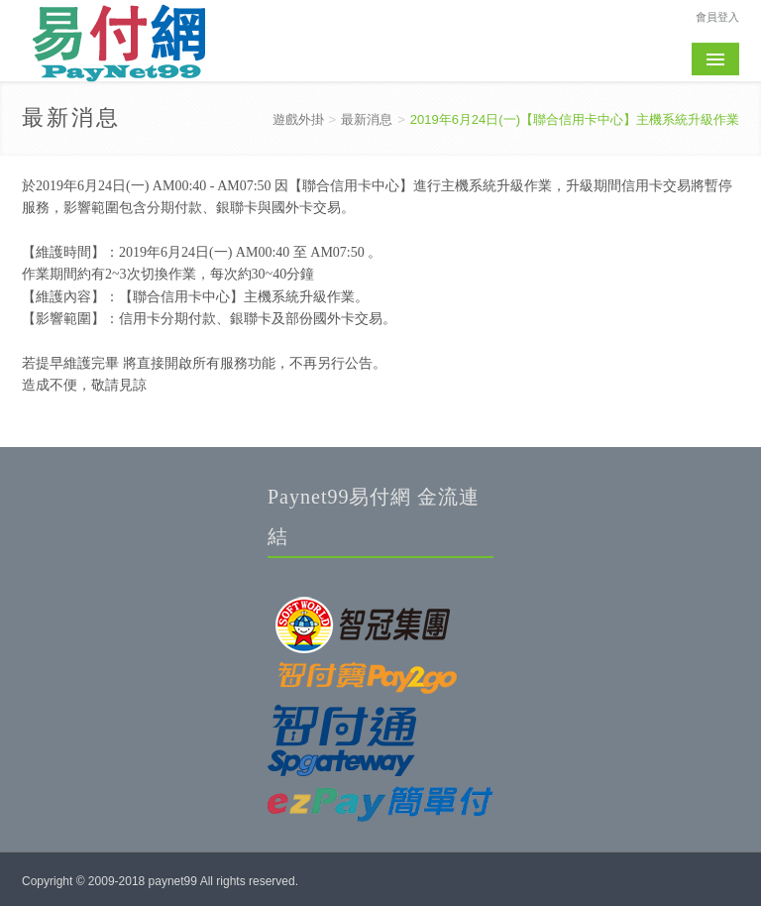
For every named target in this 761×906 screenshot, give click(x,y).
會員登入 (717, 16)
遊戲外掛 (298, 119)
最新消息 (366, 119)
